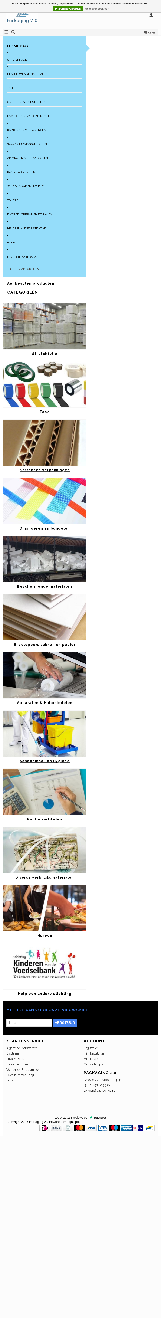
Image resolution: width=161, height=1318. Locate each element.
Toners (12, 200)
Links (9, 1080)
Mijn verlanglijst (94, 1064)
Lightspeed (74, 1122)
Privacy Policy (15, 1058)
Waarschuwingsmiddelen (27, 144)
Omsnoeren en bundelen (26, 102)
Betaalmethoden (17, 1064)
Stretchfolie (17, 59)
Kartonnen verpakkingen (26, 130)
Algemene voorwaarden (21, 1048)
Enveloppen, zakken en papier (29, 116)
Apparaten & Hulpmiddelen (27, 158)
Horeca (13, 242)
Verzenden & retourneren (23, 1069)
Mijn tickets (91, 1058)
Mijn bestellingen (95, 1053)
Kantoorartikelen (21, 172)
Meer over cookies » (97, 8)
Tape (10, 87)
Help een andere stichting (27, 228)
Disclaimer (13, 1053)
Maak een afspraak (21, 256)
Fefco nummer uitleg (20, 1075)
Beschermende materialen (27, 73)
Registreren (91, 1048)
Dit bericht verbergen (68, 8)
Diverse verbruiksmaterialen (29, 214)
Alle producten (24, 269)
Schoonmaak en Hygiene (25, 186)
